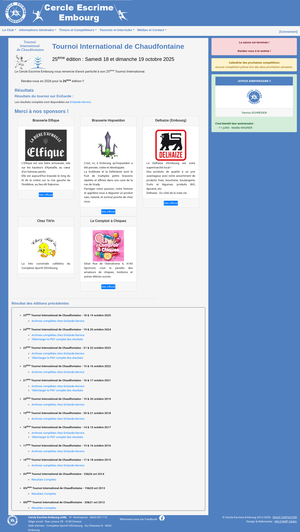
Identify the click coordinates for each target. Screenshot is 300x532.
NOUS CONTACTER (285, 517)
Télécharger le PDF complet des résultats (57, 339)
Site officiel (46, 194)
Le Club (8, 30)
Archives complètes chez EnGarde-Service (57, 320)
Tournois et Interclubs (116, 30)
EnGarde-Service (80, 102)
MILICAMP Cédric (286, 521)
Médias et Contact (150, 30)
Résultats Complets (43, 479)
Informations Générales (36, 30)
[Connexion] (288, 31)
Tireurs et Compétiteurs (76, 30)
